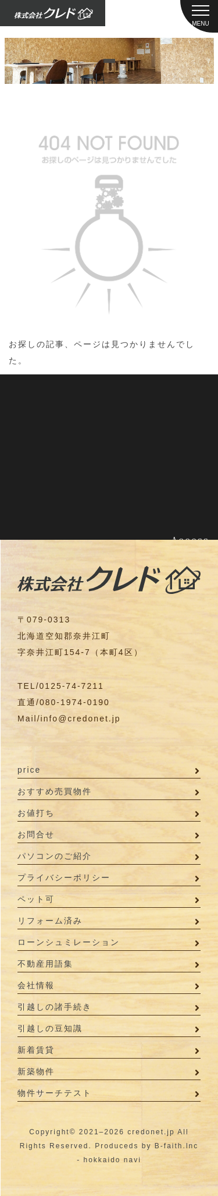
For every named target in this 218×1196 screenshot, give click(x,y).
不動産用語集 (45, 963)
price (29, 769)
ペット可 (36, 899)
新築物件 (36, 1071)
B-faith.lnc (176, 1146)
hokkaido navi (112, 1160)
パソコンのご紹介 (54, 856)
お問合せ (36, 834)
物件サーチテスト (54, 1093)
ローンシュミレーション (68, 942)
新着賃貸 (36, 1050)
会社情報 (36, 985)
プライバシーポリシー (63, 877)
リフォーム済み (50, 920)
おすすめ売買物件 (54, 791)
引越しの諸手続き (54, 1006)
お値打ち (36, 813)
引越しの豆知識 (50, 1028)
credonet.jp (150, 1132)
